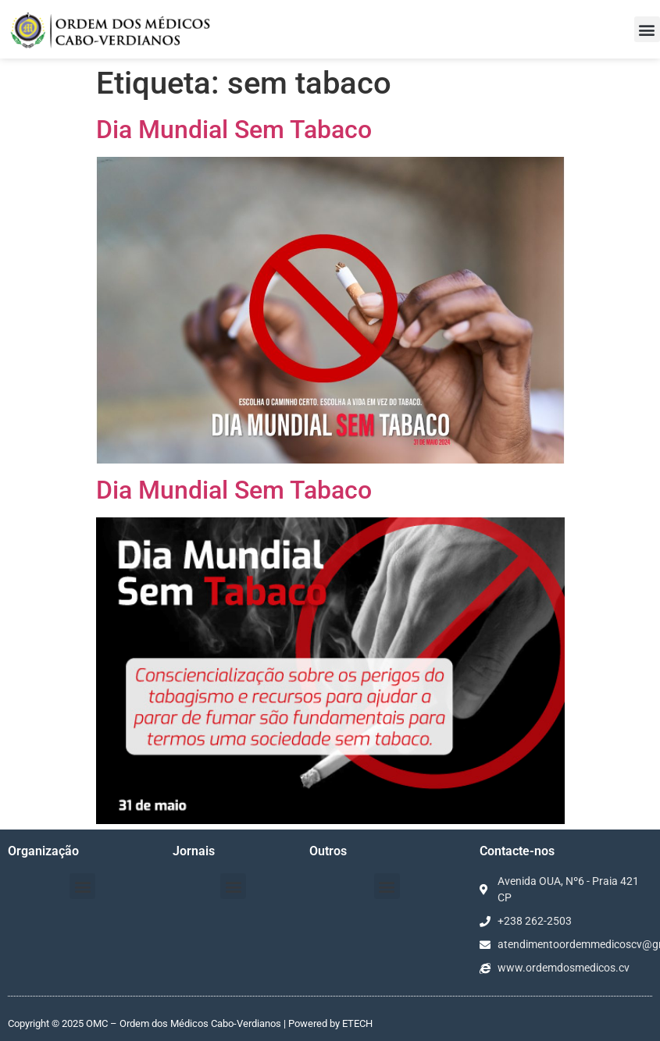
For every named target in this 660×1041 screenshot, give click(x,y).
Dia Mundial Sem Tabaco (234, 129)
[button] (647, 29)
